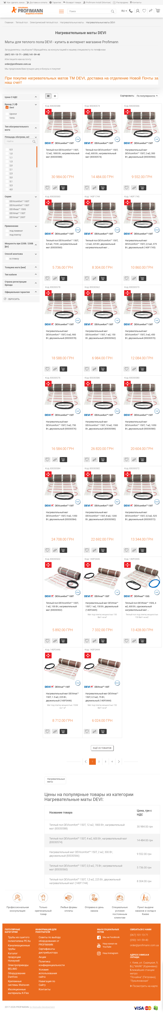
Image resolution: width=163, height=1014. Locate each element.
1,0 (9, 153)
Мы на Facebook (111, 937)
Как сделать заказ (14, 2)
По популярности (147, 96)
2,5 (9, 173)
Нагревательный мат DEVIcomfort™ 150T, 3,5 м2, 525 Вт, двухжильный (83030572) (141, 516)
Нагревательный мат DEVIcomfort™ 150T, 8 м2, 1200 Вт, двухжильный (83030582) (101, 516)
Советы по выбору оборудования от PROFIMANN (50, 941)
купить (63, 187)
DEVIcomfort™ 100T (17, 201)
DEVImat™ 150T (15, 213)
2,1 (9, 169)
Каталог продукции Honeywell (14, 957)
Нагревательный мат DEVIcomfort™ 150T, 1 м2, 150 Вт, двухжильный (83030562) (100, 334)
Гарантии (55, 2)
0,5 (9, 149)
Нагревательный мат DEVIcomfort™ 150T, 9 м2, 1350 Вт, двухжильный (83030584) (62, 516)
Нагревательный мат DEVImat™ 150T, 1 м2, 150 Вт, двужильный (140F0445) (102, 606)
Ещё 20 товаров (102, 748)
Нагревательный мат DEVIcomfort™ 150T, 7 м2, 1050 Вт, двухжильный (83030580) (141, 425)
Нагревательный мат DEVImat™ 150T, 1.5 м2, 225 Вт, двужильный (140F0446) (62, 697)
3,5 (9, 185)
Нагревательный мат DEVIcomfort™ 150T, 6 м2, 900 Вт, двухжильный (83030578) (61, 334)
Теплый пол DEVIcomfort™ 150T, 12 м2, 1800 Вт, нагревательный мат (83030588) (62, 153)
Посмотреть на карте (145, 986)
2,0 (9, 165)
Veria (10, 118)
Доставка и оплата (37, 2)
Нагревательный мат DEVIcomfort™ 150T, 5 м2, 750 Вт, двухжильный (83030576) (61, 425)
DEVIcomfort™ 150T (17, 205)
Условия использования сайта (48, 973)
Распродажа (120, 2)
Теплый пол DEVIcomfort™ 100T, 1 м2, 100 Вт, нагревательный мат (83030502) (62, 606)
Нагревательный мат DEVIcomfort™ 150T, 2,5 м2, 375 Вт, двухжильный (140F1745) (141, 244)
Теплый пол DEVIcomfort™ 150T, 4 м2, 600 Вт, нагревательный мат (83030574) (102, 153)
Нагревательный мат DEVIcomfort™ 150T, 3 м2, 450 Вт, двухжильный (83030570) (140, 334)
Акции (42, 957)
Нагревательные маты (56, 780)
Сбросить (12, 299)
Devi (10, 107)
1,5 (9, 161)
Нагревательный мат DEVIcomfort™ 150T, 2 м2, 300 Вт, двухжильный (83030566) (140, 153)
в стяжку (12, 258)
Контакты (136, 2)
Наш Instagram (110, 953)
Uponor (11, 114)
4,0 (9, 189)
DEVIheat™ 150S (16, 209)
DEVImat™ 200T (15, 217)
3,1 (9, 181)
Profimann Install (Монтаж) (97, 2)
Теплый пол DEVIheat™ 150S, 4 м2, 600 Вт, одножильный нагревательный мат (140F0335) (141, 607)
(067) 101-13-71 (131, 10)
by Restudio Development (42, 1007)
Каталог (62, 11)
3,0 (9, 177)
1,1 (9, 157)
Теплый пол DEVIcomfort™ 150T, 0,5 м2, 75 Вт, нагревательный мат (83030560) (62, 244)
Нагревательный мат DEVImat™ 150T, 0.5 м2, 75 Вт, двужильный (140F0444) (102, 697)
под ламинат (14, 230)
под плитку (13, 234)
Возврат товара (72, 2)
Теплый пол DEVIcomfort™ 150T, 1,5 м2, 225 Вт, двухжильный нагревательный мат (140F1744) (102, 244)
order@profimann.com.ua (144, 945)
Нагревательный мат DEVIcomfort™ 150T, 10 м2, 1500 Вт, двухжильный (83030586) (101, 425)
